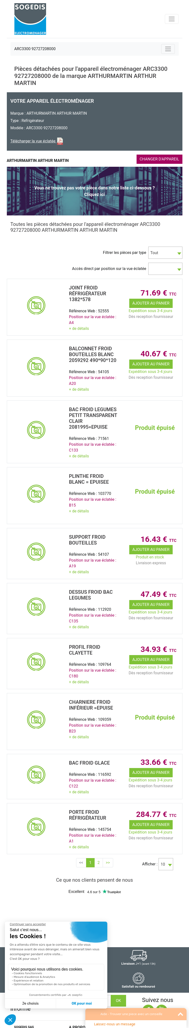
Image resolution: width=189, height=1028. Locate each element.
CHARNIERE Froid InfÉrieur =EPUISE (91, 705)
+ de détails (79, 328)
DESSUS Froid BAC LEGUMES (91, 595)
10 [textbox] (163, 864)
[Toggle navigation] (172, 19)
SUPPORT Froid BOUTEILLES (87, 540)
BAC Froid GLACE (89, 763)
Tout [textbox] (154, 252)
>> (108, 862)
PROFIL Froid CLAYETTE (84, 650)
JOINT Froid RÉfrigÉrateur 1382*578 (87, 293)
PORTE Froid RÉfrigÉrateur (87, 815)
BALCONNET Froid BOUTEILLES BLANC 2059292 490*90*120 (92, 354)
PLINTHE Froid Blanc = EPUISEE (89, 479)
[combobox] (165, 253)
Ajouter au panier (150, 303)
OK (118, 1000)
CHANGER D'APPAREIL (159, 159)
